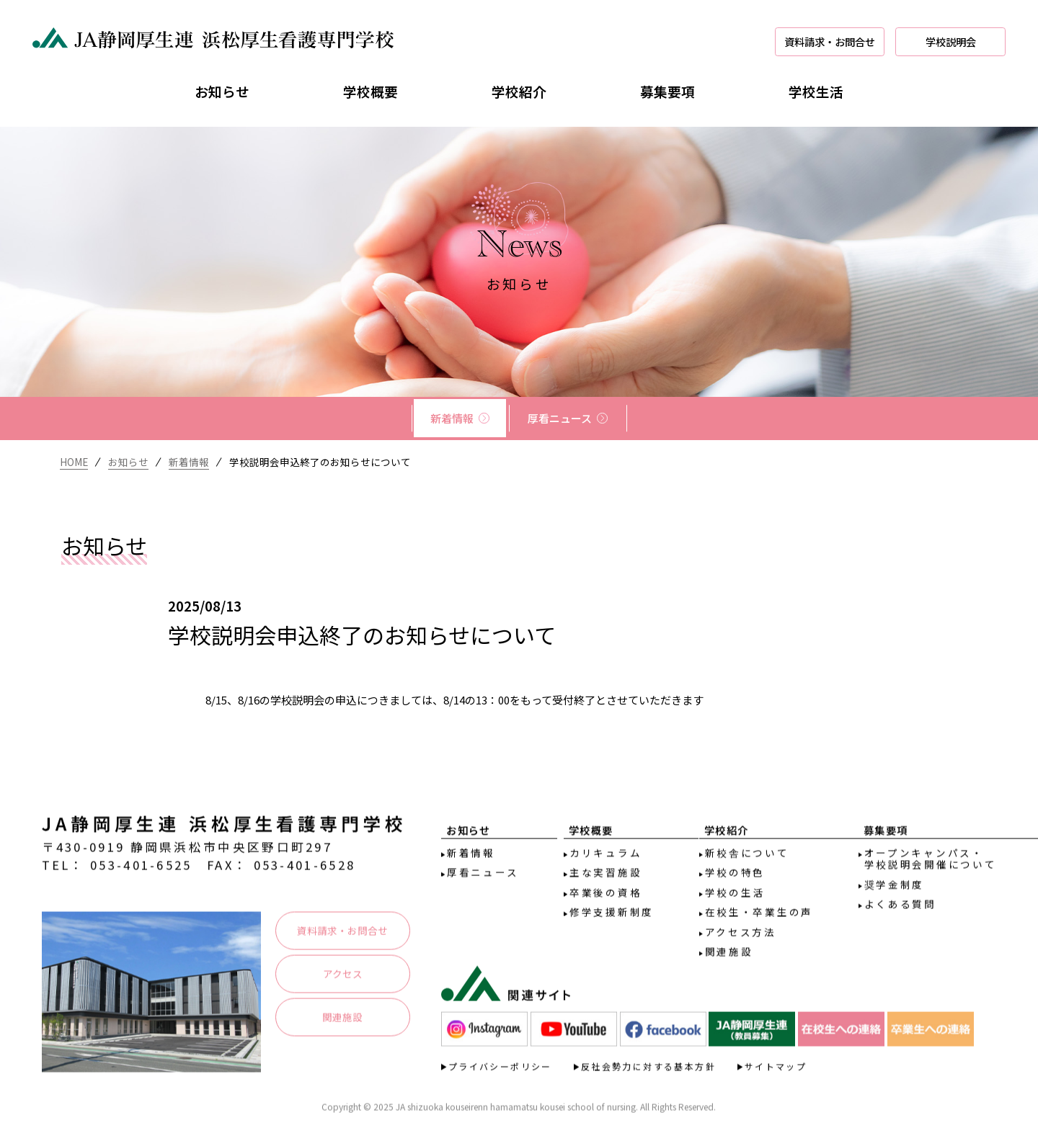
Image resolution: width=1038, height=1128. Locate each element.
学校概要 (370, 91)
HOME (74, 462)
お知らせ (222, 91)
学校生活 (816, 91)
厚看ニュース (560, 418)
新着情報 (452, 418)
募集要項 (667, 91)
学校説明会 (951, 41)
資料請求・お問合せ (829, 41)
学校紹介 (519, 91)
